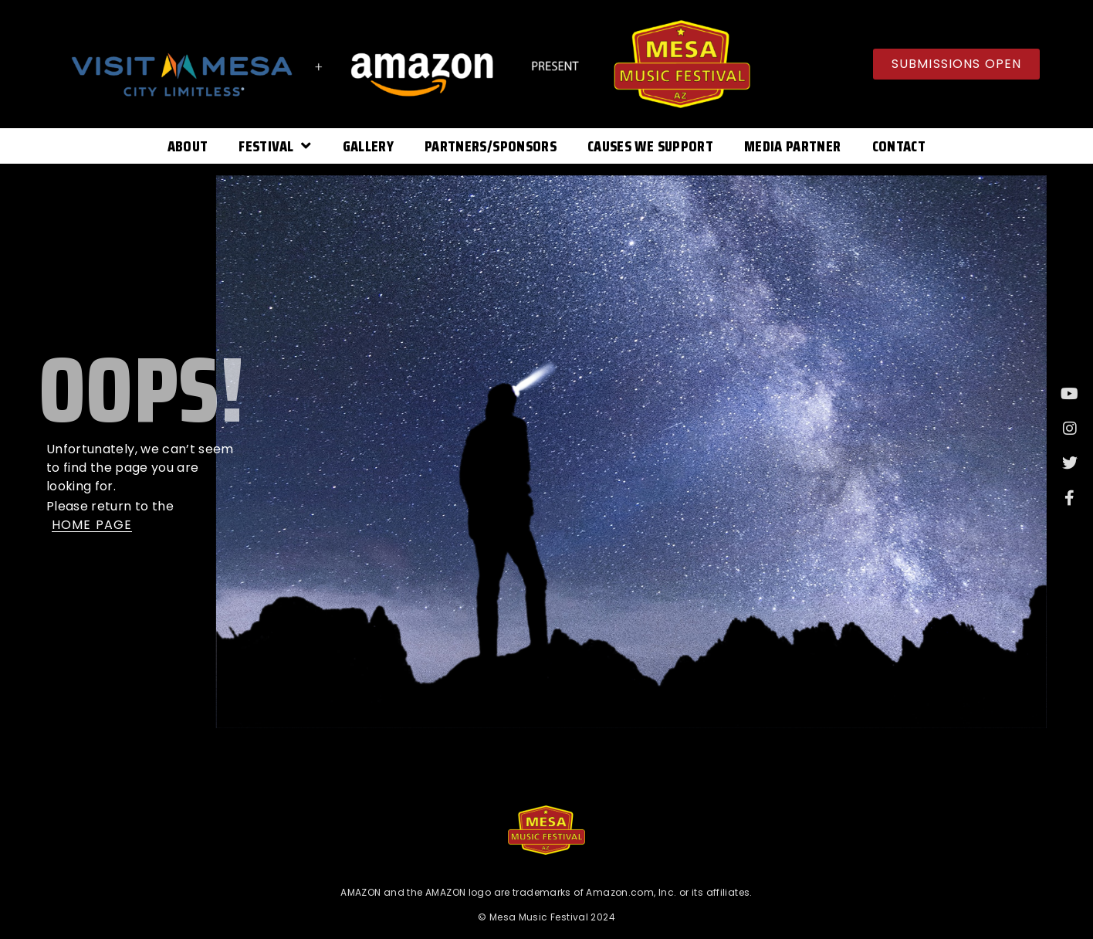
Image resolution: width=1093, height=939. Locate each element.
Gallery (368, 146)
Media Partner (792, 146)
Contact (898, 146)
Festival (275, 146)
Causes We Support (650, 146)
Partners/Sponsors (491, 146)
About (188, 146)
